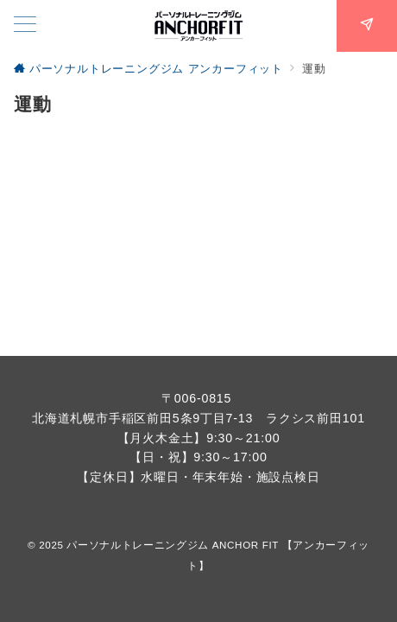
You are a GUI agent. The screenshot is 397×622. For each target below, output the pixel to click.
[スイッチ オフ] (367, 26)
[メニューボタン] (25, 25)
